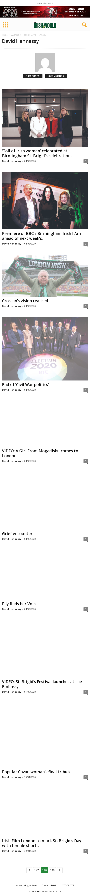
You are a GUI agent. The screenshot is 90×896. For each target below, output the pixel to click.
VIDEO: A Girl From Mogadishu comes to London (40, 453)
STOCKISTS (68, 885)
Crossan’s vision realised (25, 300)
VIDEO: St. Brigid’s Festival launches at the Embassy (42, 684)
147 (36, 870)
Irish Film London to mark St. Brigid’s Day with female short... (41, 843)
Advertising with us (26, 885)
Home (5, 34)
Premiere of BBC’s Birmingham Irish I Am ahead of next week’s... (41, 236)
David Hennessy (11, 161)
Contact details (49, 885)
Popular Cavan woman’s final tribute (37, 771)
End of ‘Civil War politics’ (25, 384)
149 (52, 870)
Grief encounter (17, 533)
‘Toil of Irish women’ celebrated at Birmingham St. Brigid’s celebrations (37, 153)
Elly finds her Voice (20, 603)
